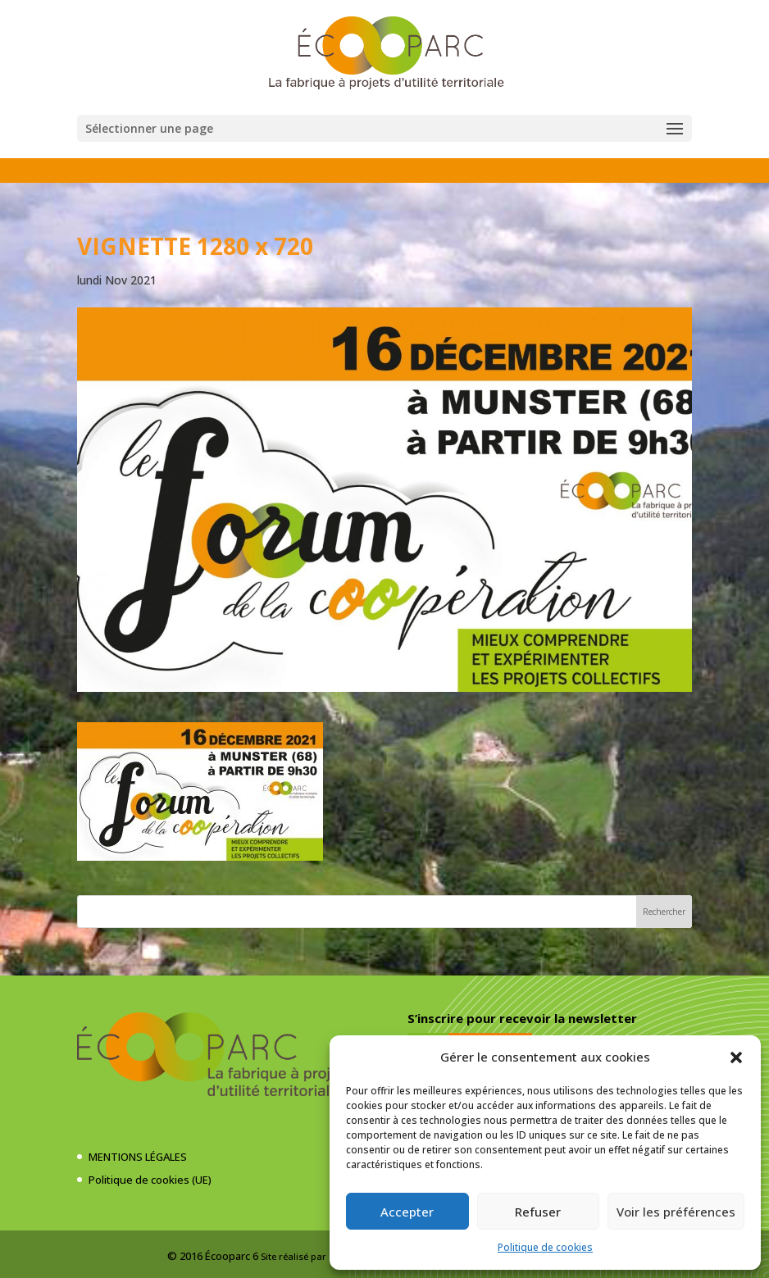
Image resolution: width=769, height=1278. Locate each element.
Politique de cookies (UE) (150, 1179)
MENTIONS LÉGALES (138, 1156)
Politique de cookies (545, 1247)
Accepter (407, 1211)
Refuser (538, 1211)
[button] (736, 1057)
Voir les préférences (676, 1211)
